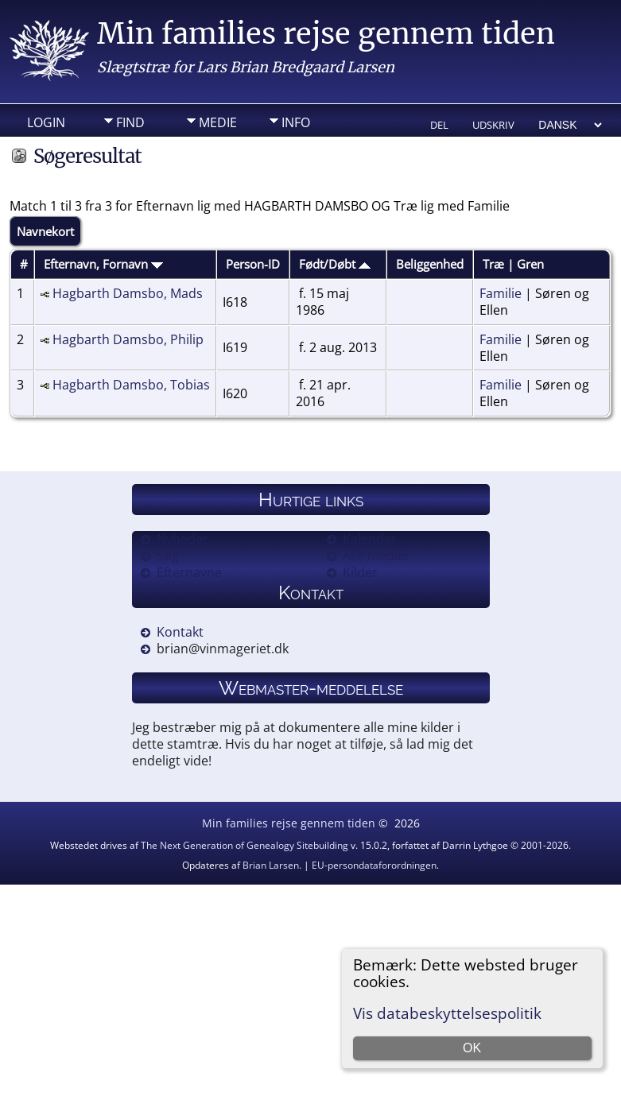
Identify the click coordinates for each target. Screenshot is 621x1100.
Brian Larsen (271, 865)
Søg (168, 555)
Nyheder (182, 539)
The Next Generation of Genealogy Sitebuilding (244, 845)
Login (46, 122)
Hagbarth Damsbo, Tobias (131, 384)
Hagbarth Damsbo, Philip (128, 339)
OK (472, 1048)
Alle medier (376, 555)
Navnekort (45, 231)
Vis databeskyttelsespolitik (447, 1013)
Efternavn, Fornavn (103, 264)
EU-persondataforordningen (374, 865)
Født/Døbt (335, 264)
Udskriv (493, 125)
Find (130, 122)
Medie (218, 122)
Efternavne (189, 572)
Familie (500, 293)
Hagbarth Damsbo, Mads (127, 293)
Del (439, 125)
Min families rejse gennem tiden (326, 34)
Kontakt (180, 632)
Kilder (360, 572)
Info (295, 122)
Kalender (370, 539)
